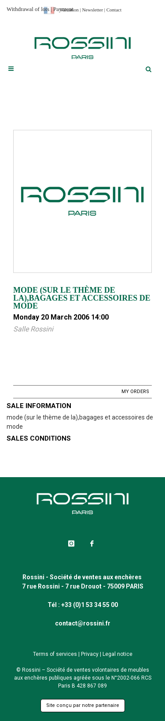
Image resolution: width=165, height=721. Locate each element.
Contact (113, 9)
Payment (63, 9)
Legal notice (117, 654)
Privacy (90, 654)
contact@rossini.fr (82, 623)
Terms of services (55, 654)
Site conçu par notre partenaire (82, 705)
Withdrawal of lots (28, 9)
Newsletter (92, 9)
